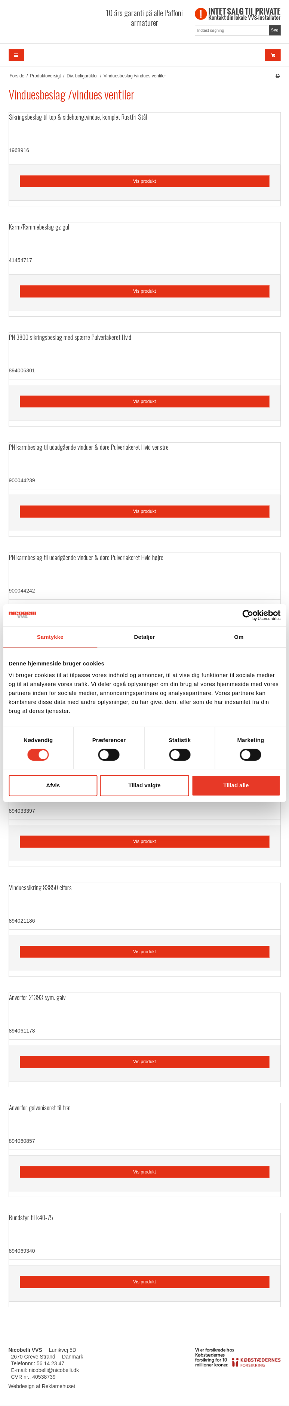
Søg (274, 30)
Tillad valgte (144, 785)
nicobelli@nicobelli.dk (54, 1370)
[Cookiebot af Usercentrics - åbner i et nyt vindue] (247, 615)
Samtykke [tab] (50, 636)
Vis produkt (144, 181)
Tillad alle (236, 785)
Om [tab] (238, 636)
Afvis (53, 785)
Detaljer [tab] (144, 636)
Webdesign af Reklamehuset (42, 1386)
